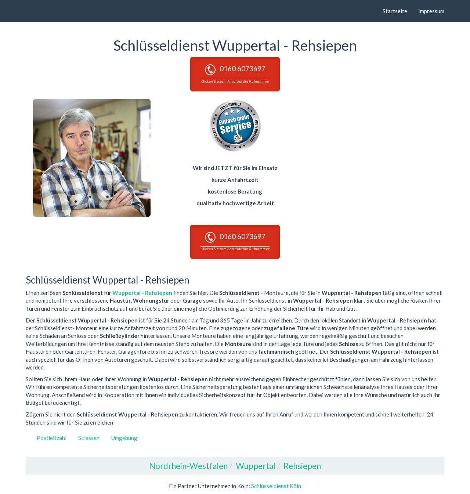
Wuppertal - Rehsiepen (142, 292)
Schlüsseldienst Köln (276, 486)
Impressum (431, 11)
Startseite (395, 11)
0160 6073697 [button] (235, 73)
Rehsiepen (302, 466)
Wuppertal (255, 466)
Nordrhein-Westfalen (188, 466)
